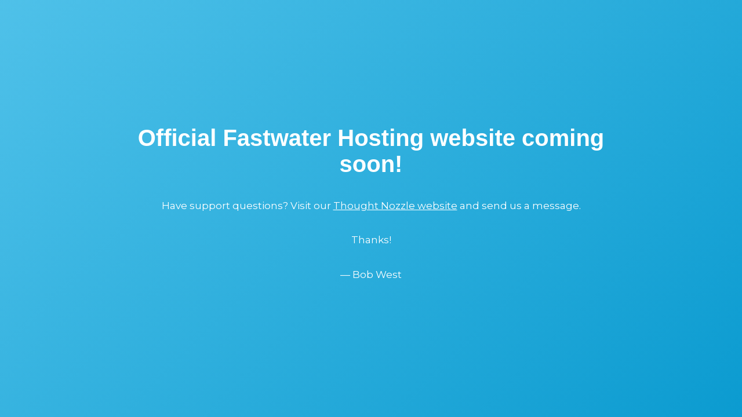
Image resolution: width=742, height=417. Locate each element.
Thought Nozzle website (395, 205)
